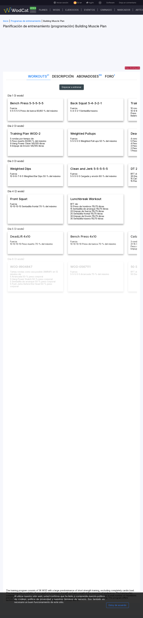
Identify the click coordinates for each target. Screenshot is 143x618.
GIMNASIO (106, 9)
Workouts (38, 75)
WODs (56, 9)
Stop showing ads (132, 68)
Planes (43, 9)
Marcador (123, 9)
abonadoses (89, 75)
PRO (33, 11)
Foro (110, 75)
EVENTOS (89, 9)
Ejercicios (72, 9)
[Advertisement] (71, 51)
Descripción (63, 76)
